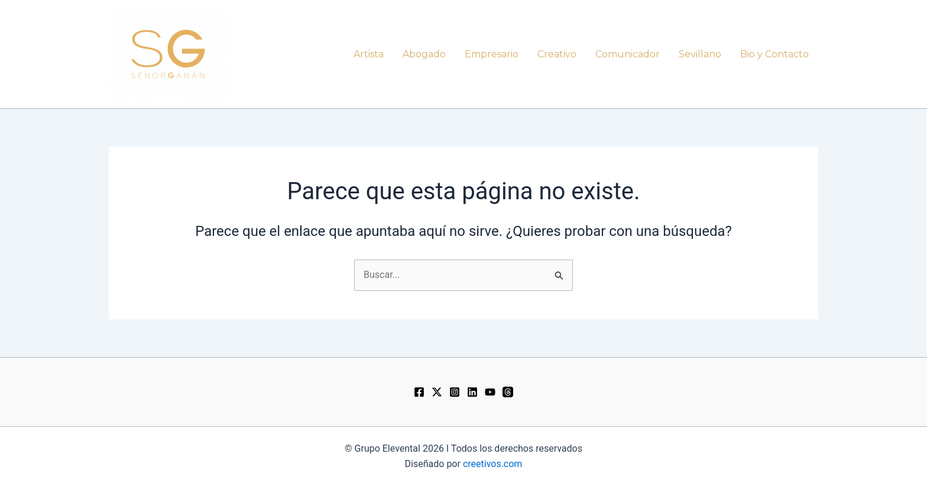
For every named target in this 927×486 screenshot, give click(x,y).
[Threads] (508, 392)
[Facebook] (419, 392)
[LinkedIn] (472, 392)
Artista (369, 54)
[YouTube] (490, 392)
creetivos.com (493, 463)
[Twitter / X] (437, 392)
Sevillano (700, 54)
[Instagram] (454, 392)
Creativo (556, 54)
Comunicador (627, 54)
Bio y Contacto (774, 54)
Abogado (424, 54)
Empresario (491, 54)
